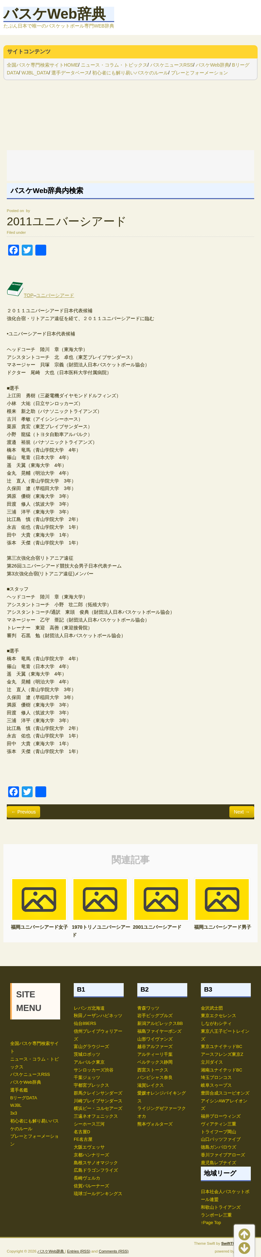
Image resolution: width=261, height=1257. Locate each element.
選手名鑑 (19, 1090)
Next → (242, 812)
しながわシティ (216, 1023)
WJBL (16, 1105)
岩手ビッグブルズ (155, 1015)
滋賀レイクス (150, 1085)
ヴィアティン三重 (218, 1124)
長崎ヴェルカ (87, 1178)
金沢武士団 (212, 1008)
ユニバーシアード (55, 295)
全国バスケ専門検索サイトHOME (42, 65)
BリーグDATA (23, 1098)
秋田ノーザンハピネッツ (98, 1015)
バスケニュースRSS (171, 65)
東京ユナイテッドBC (221, 1046)
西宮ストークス (152, 1070)
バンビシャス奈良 (155, 1077)
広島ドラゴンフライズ (96, 1170)
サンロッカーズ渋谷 (94, 1070)
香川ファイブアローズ (223, 1155)
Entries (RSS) (78, 1251)
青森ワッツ (148, 1008)
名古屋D (82, 1132)
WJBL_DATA (35, 72)
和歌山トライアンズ (221, 1207)
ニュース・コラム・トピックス (114, 65)
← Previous (23, 812)
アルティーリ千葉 (155, 1054)
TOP (20, 295)
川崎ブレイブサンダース (98, 1101)
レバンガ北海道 (89, 1008)
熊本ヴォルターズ (155, 1124)
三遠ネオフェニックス (96, 1116)
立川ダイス (212, 1062)
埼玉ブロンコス (216, 1077)
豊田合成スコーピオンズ (225, 1093)
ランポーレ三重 (216, 1215)
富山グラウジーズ (91, 1046)
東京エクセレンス (218, 1015)
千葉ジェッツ (87, 1077)
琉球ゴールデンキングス (98, 1193)
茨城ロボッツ (87, 1054)
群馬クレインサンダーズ (98, 1093)
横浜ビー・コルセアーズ (98, 1108)
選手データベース (70, 72)
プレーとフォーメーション (199, 72)
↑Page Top (211, 1222)
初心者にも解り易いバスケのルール (130, 72)
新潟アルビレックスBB (160, 1023)
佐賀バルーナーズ (91, 1186)
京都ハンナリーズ (91, 1155)
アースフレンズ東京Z (222, 1054)
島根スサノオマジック (96, 1162)
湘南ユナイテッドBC (221, 1070)
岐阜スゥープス (216, 1085)
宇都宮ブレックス (91, 1085)
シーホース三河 (89, 1124)
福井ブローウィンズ (221, 1116)
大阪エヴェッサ (89, 1147)
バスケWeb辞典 (54, 14)
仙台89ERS (85, 1023)
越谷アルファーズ (155, 1046)
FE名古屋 (83, 1139)
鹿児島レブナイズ (218, 1162)
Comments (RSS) (114, 1251)
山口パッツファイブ (221, 1139)
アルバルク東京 (89, 1062)
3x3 (13, 1113)
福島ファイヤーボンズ (159, 1031)
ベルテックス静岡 (155, 1062)
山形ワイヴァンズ (155, 1039)
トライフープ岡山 (218, 1132)
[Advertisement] (130, 165)
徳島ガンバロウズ (218, 1147)
